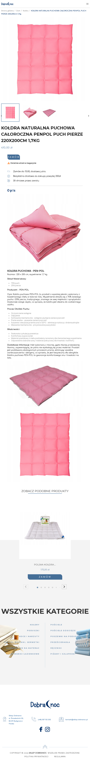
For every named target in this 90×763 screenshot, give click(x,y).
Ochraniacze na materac (22, 650)
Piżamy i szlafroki (63, 655)
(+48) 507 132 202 (44, 721)
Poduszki (33, 632)
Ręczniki (56, 650)
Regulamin (60, 758)
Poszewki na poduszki (66, 638)
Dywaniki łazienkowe (25, 655)
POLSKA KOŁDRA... (45, 566)
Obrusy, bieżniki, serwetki (21, 644)
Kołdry (34, 626)
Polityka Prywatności (36, 758)
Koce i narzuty (29, 638)
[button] (64, 588)
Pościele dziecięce (63, 632)
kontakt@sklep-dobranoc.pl (77, 721)
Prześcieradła (60, 644)
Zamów (33, 158)
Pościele (56, 626)
